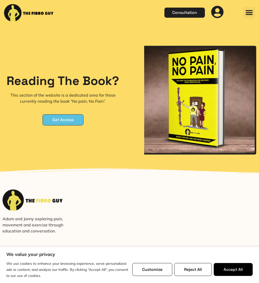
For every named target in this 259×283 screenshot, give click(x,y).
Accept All (233, 269)
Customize (152, 269)
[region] (129, 265)
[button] (249, 12)
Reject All (193, 269)
